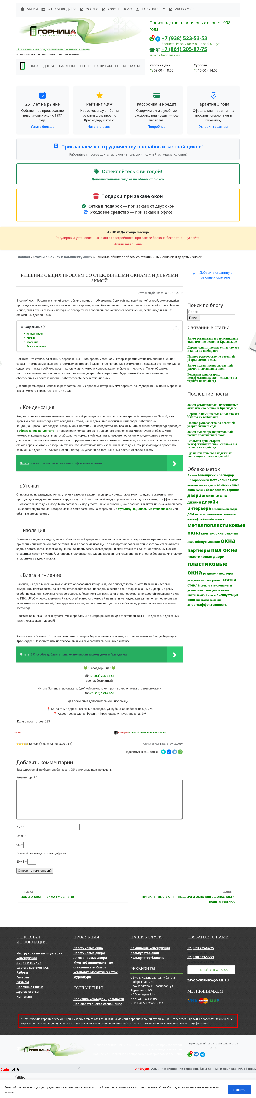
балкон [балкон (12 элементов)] (200, 490)
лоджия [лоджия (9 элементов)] (219, 519)
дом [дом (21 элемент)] (190, 514)
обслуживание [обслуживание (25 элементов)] (207, 542)
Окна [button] (34, 66)
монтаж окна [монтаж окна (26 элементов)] (212, 533)
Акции (29, 9)
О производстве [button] (58, 9)
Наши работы (106, 66)
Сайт (19, 845)
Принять (239, 1090)
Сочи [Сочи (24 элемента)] (234, 480)
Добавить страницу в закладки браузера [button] (212, 275)
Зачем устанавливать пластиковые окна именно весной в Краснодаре (212, 340)
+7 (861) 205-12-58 (101, 676)
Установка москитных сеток (95, 972)
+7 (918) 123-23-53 (101, 693)
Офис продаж (116, 9)
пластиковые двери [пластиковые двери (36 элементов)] (205, 556)
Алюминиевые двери (90, 958)
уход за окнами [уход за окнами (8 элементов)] (220, 590)
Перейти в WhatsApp (215, 970)
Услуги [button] (89, 9)
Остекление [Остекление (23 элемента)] (219, 480)
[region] (128, 1088)
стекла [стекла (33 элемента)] (193, 585)
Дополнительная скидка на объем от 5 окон (128, 179)
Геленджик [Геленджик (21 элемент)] (207, 475)
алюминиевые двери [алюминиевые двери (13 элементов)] (201, 485)
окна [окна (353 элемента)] (228, 541)
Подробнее (156, 126)
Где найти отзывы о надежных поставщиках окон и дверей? (209, 454)
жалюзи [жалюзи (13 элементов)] (200, 514)
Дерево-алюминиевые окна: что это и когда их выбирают (213, 349)
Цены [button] (84, 66)
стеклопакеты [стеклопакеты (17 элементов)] (221, 585)
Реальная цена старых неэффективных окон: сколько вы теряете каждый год (212, 378)
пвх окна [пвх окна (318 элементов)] (224, 549)
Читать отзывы (99, 126)
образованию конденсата (36, 431)
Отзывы (22, 982)
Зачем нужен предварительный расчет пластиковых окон (210, 367)
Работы (22, 972)
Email (21, 836)
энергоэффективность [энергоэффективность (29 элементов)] (207, 604)
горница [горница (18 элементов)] (233, 490)
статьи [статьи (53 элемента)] (229, 579)
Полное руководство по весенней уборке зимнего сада (211, 358)
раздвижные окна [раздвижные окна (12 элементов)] (199, 580)
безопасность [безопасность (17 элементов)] (216, 490)
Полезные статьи (29, 987)
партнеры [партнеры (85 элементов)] (198, 550)
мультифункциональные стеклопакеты (145, 509)
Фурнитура (82, 977)
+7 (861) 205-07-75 (184, 49)
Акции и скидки (28, 963)
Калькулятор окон (144, 953)
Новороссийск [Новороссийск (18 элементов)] (198, 480)
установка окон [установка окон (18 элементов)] (199, 590)
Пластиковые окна (88, 948)
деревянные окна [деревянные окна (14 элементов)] (214, 496)
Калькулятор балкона (147, 958)
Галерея (22, 977)
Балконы (67, 66)
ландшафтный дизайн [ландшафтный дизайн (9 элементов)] (200, 519)
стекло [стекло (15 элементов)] (205, 585)
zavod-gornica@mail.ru (208, 980)
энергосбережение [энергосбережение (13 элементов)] (208, 600)
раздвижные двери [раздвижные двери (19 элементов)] (218, 573)
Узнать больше (42, 126)
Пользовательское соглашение (97, 1004)
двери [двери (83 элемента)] (194, 495)
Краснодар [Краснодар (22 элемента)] (225, 475)
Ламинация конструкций (150, 948)
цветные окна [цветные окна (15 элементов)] (197, 595)
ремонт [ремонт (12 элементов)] (217, 580)
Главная (23, 257)
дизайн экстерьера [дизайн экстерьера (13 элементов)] (225, 509)
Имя (20, 827)
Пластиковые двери (89, 953)
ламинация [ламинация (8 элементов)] (229, 514)
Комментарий (27, 777)
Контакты (131, 66)
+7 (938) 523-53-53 (184, 38)
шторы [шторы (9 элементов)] (212, 595)
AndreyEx (142, 1069)
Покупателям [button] (150, 9)
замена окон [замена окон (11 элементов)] (214, 514)
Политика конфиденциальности (98, 999)
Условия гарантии (213, 126)
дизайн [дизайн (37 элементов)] (194, 502)
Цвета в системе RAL (32, 968)
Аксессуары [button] (182, 9)
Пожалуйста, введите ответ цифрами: (41, 853)
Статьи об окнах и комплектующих (62, 257)
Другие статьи (27, 992)
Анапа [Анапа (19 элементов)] (192, 475)
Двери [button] (48, 66)
